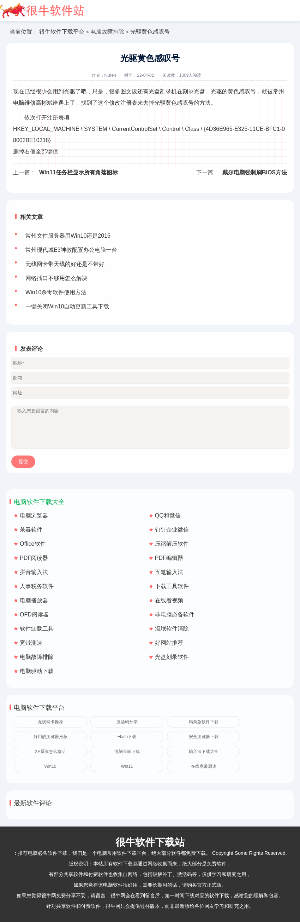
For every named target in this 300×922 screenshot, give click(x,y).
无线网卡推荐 (50, 721)
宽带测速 (31, 643)
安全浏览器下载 (203, 736)
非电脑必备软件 (174, 614)
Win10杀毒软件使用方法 (55, 292)
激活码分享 (127, 721)
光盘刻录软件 (172, 657)
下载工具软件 (172, 586)
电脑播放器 (34, 600)
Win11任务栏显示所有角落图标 (78, 172)
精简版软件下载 (203, 721)
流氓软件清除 (172, 629)
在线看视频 (169, 600)
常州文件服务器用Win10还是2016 (67, 236)
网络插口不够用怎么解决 (56, 278)
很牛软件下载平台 (61, 32)
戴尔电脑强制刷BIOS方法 (254, 172)
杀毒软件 (31, 530)
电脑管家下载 (127, 751)
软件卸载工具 (37, 629)
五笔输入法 (169, 572)
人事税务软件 (37, 586)
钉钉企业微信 (172, 530)
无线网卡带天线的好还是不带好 (64, 264)
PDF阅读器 (34, 558)
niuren (110, 75)
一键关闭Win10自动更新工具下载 (67, 306)
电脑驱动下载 (37, 671)
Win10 (50, 766)
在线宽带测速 (203, 766)
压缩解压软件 (172, 544)
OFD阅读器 (34, 614)
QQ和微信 (168, 515)
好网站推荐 (169, 643)
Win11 (127, 766)
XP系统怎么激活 (50, 751)
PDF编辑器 (169, 558)
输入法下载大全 (203, 751)
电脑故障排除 (107, 32)
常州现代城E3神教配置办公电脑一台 (71, 250)
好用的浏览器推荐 (50, 736)
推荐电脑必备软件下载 (42, 853)
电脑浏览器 (34, 515)
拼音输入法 (34, 572)
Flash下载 (127, 736)
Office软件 (33, 544)
